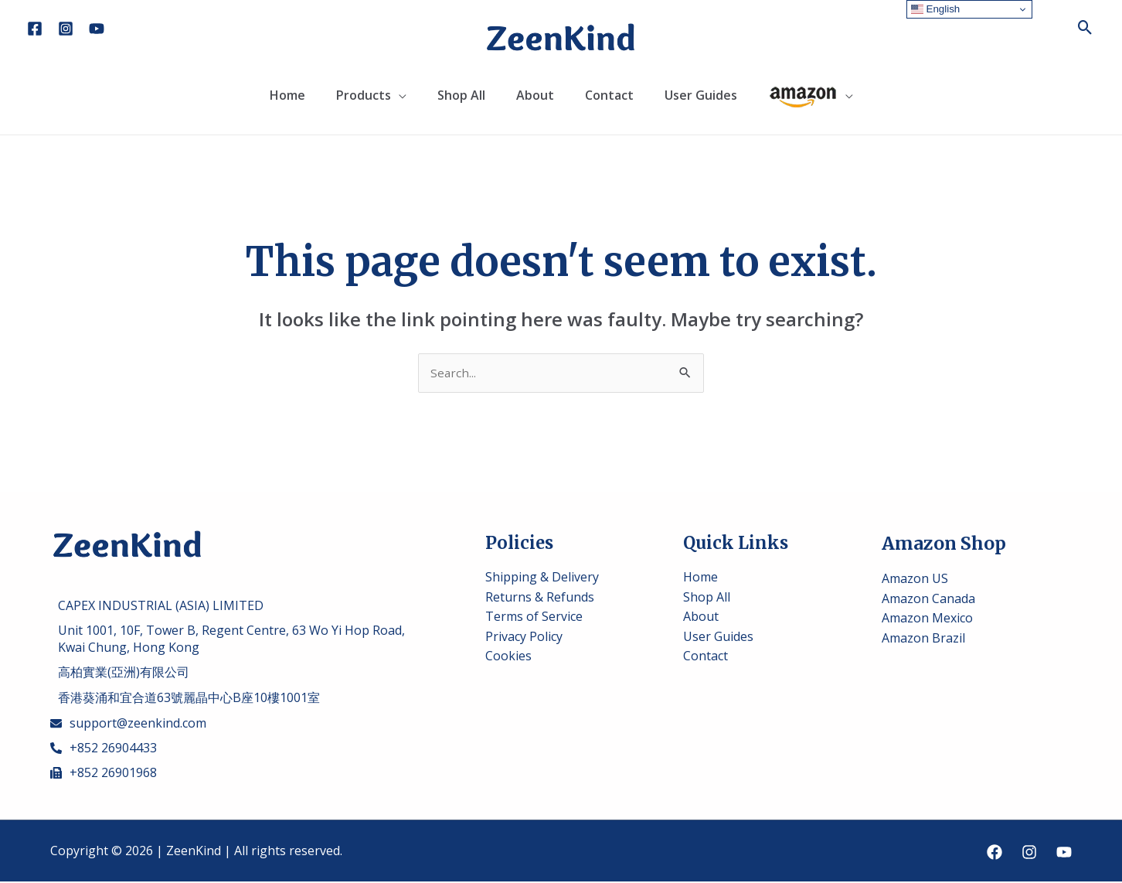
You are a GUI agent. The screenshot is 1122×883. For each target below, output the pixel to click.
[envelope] (128, 724)
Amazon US (915, 579)
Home (287, 95)
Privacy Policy (524, 637)
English (935, 9)
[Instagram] (65, 28)
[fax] (103, 773)
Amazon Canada (928, 599)
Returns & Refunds (539, 597)
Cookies (508, 657)
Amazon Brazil (923, 638)
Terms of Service (534, 617)
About (535, 95)
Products (363, 95)
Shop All (461, 95)
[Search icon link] (1085, 27)
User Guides (701, 95)
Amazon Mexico (927, 619)
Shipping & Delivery (542, 577)
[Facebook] (34, 28)
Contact (609, 95)
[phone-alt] (103, 749)
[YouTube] (96, 28)
